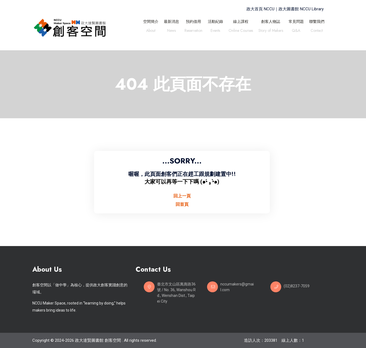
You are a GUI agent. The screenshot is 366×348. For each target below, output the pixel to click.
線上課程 (240, 21)
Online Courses (241, 31)
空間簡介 (150, 21)
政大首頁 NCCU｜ (262, 9)
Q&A (296, 31)
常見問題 (296, 21)
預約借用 (193, 21)
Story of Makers (270, 31)
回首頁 (182, 204)
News (171, 31)
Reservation (193, 31)
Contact (317, 31)
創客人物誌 (270, 21)
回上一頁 (182, 195)
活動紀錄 (215, 21)
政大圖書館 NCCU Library (301, 9)
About (150, 31)
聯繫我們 (316, 21)
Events (215, 31)
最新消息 (171, 21)
